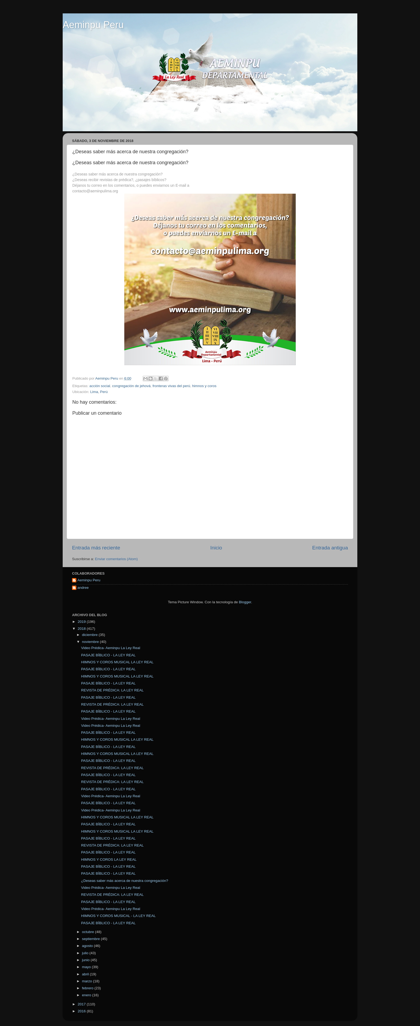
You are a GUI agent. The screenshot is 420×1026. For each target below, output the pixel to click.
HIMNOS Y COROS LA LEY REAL (109, 860)
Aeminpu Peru (93, 24)
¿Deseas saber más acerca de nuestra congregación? (124, 881)
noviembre (91, 642)
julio (85, 953)
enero (87, 995)
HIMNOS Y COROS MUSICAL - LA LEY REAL (118, 916)
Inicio (216, 548)
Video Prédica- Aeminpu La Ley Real (110, 648)
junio (86, 960)
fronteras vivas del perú (171, 386)
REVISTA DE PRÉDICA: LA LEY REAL (112, 690)
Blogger (245, 602)
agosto (88, 946)
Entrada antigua (330, 548)
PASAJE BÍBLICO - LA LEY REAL (108, 655)
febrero (88, 988)
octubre (88, 932)
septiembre (91, 939)
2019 (82, 622)
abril (86, 974)
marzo (87, 981)
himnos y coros (204, 386)
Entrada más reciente (96, 548)
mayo (87, 967)
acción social (99, 386)
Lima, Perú (99, 392)
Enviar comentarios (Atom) (116, 559)
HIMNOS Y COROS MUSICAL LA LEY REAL (117, 662)
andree (83, 588)
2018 (82, 629)
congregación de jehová (131, 386)
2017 (82, 1004)
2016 (82, 1011)
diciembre (90, 635)
